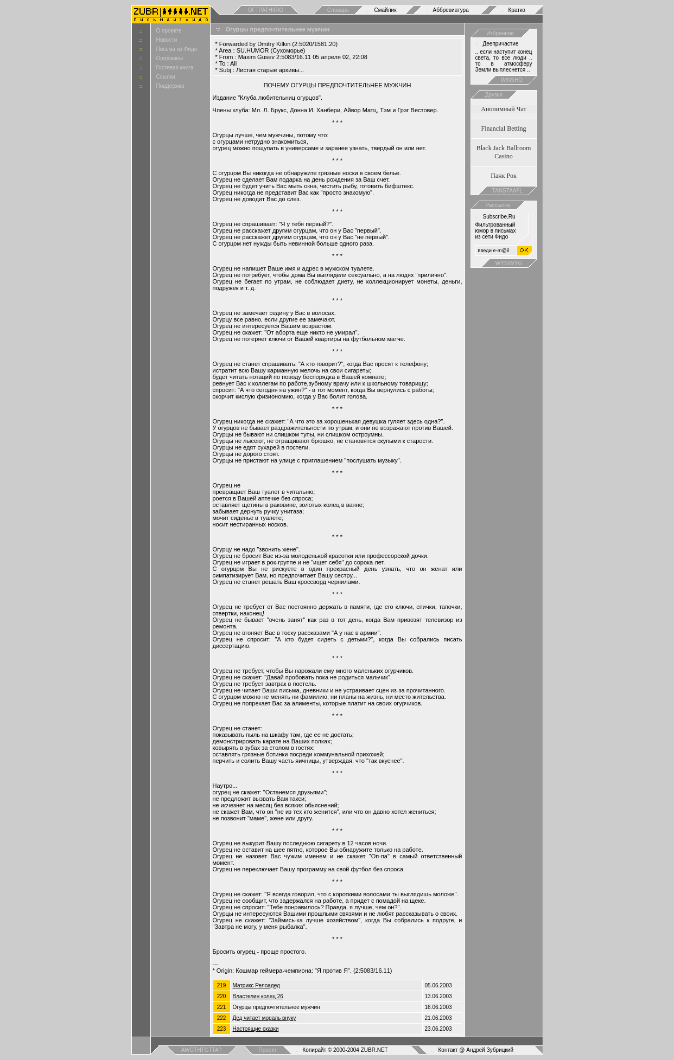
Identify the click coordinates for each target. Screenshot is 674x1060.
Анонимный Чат (503, 109)
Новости (166, 40)
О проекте (169, 31)
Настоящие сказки (256, 1029)
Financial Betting (503, 128)
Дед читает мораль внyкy (264, 1018)
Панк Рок (503, 175)
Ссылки (165, 77)
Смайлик (385, 10)
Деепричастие (501, 44)
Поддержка (170, 86)
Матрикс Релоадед (256, 985)
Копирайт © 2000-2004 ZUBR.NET (345, 1050)
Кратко (516, 10)
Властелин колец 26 (258, 996)
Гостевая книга (175, 67)
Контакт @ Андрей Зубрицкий (476, 1050)
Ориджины (169, 58)
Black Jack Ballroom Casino (503, 152)
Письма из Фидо (177, 49)
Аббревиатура (451, 10)
